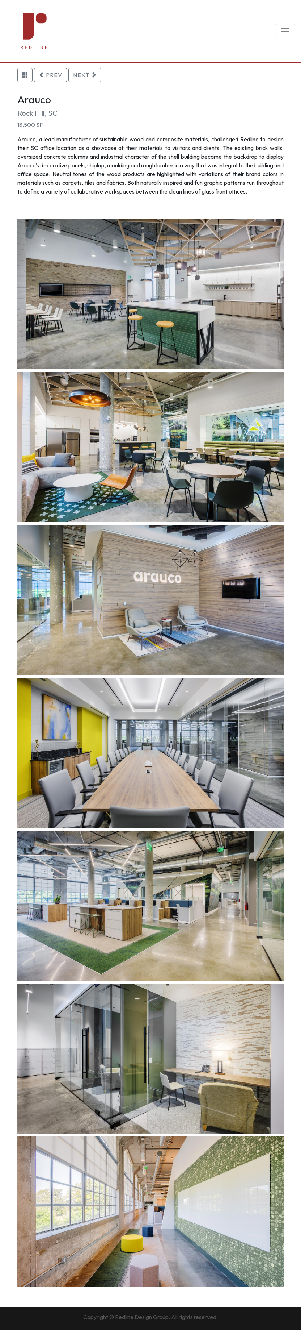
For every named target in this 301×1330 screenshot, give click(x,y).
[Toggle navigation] (285, 31)
